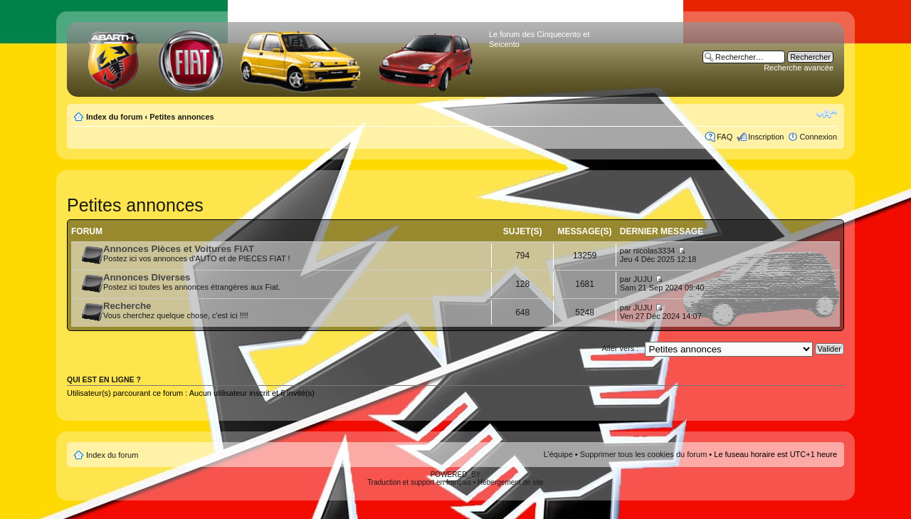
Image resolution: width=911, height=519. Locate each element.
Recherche (127, 305)
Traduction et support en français (419, 482)
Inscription (766, 136)
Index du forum (114, 116)
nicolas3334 (654, 250)
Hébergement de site (511, 482)
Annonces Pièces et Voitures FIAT (178, 248)
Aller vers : (619, 348)
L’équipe (558, 454)
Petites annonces (181, 116)
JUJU (643, 279)
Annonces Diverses (146, 277)
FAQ (724, 136)
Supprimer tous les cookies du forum (643, 454)
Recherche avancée (798, 67)
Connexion (818, 136)
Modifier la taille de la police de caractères (826, 114)
